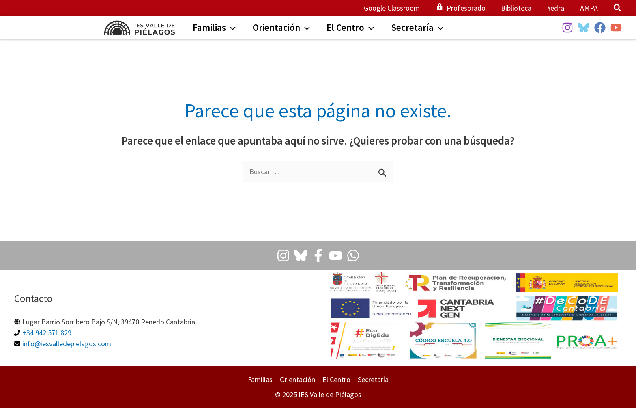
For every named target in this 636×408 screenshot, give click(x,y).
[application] (228, 28)
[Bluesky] (300, 255)
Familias (260, 379)
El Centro (336, 379)
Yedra (557, 8)
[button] (618, 9)
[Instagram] (567, 27)
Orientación (297, 379)
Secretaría (373, 379)
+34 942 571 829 (46, 332)
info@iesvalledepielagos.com (66, 343)
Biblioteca (519, 8)
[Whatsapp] (353, 255)
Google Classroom (397, 8)
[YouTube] (616, 27)
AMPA (589, 8)
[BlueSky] (583, 27)
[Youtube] (335, 255)
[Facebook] (600, 27)
